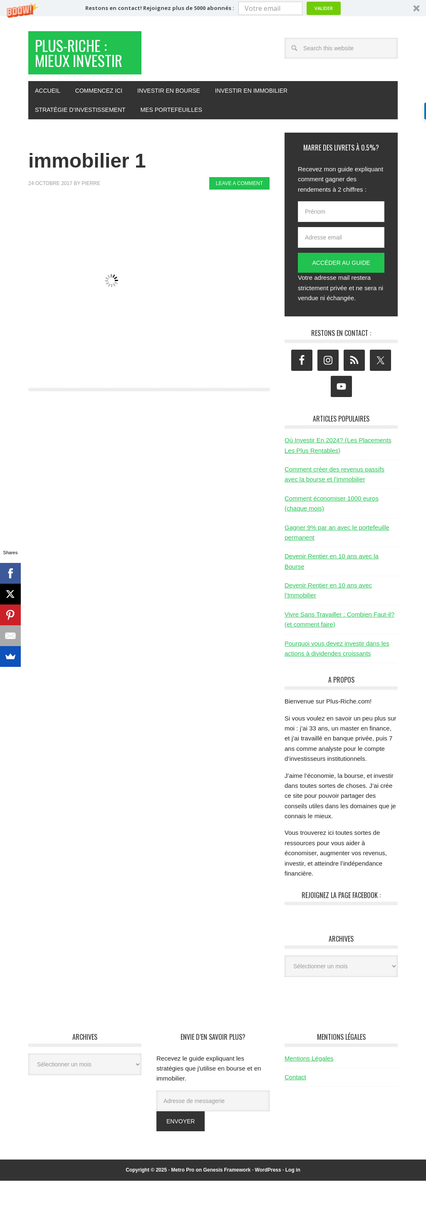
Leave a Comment (239, 212)
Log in (292, 1198)
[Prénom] (341, 239)
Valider (324, 8)
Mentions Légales (309, 1086)
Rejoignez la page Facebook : (341, 923)
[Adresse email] (341, 265)
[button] (213, 8)
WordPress (268, 1198)
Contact (295, 1105)
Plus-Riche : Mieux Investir (83, 67)
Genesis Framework (226, 1198)
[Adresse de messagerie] (213, 1129)
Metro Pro (182, 1198)
